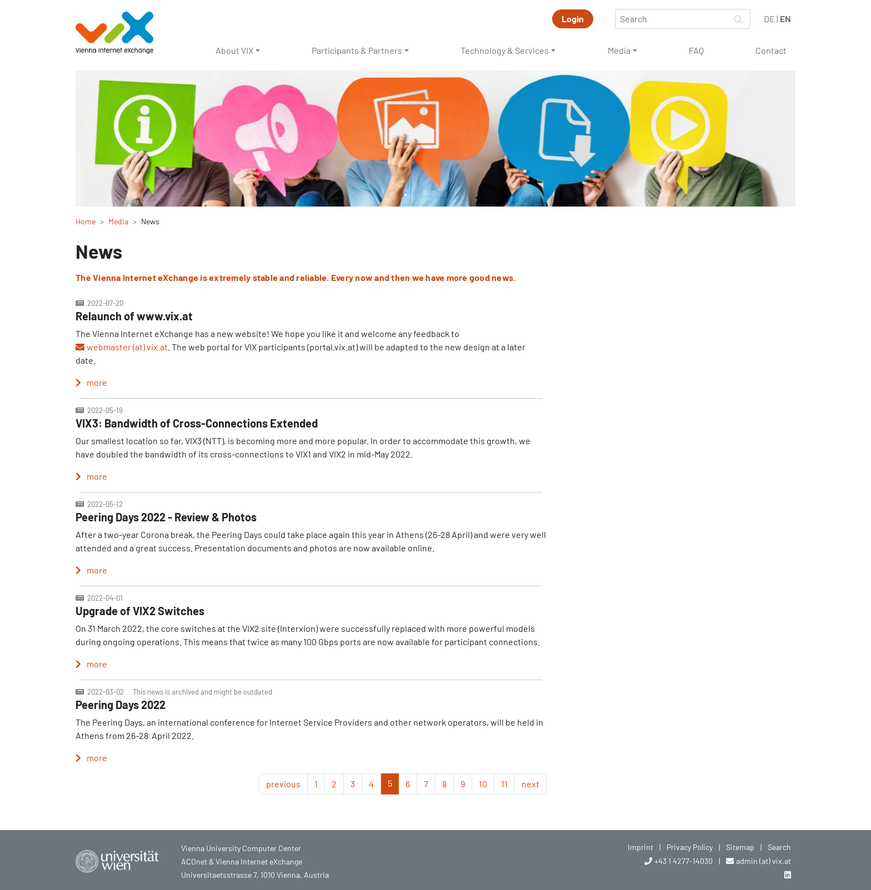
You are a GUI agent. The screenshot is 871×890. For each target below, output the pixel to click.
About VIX (234, 50)
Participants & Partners (357, 50)
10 (483, 783)
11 (504, 783)
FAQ (696, 50)
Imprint (640, 847)
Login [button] (573, 18)
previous (283, 783)
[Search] (671, 19)
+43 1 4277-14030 (683, 861)
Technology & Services (504, 50)
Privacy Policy (690, 847)
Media (619, 50)
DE (769, 18)
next (530, 783)
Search (779, 847)
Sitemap (740, 847)
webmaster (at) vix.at (127, 346)
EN (785, 18)
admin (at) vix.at (763, 861)
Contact (771, 50)
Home (86, 221)
